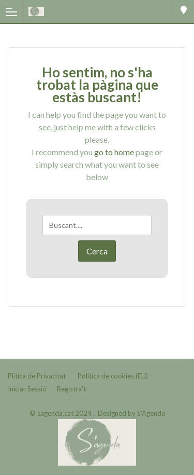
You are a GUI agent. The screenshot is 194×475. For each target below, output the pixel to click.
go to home (114, 152)
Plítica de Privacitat (37, 376)
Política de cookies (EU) (113, 376)
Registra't (71, 389)
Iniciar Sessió (27, 389)
